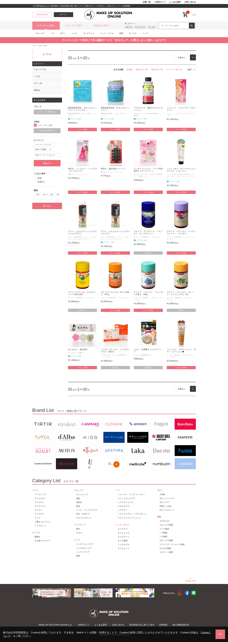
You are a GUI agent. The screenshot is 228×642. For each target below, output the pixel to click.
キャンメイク (140, 27)
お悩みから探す (101, 25)
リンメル (151, 27)
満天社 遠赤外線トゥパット (113, 169)
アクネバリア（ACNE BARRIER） (146, 113)
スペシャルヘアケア (126, 498)
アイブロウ (39, 514)
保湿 (78, 506)
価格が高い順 (157, 69)
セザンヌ (128, 27)
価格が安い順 (142, 69)
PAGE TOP (190, 580)
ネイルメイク (123, 533)
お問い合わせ (190, 2)
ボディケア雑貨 (166, 540)
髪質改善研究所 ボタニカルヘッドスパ (115, 109)
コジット (170, 113)
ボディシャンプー (167, 498)
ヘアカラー (122, 510)
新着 (39, 178)
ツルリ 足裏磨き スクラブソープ (147, 350)
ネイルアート (123, 537)
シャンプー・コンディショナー (131, 494)
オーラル (133, 33)
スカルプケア (123, 506)
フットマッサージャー (116, 172)
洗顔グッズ (142, 176)
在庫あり (181, 57)
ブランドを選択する (47, 112)
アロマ (79, 533)
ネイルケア (122, 529)
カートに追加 (82, 129)
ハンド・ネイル (107, 33)
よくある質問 (175, 2)
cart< (185, 12)
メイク (74, 33)
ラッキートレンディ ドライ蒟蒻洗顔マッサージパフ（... (148, 170)
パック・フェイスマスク (86, 510)
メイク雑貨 (164, 529)
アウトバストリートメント (129, 518)
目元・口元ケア (83, 514)
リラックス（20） (45, 125)
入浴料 (162, 494)
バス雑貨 (163, 536)
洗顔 (78, 498)
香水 (78, 529)
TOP (34, 46)
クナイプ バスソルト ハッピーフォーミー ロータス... (181, 232)
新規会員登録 (42, 15)
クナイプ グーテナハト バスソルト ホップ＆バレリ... (148, 232)
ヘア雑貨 (163, 533)
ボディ (63, 33)
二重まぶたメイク (42, 522)
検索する (47, 163)
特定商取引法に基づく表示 (141, 625)
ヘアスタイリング (125, 502)
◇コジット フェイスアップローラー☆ (181, 109)
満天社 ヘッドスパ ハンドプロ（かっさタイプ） (82, 170)
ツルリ (136, 355)
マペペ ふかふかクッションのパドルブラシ (82, 238)
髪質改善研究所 (73, 113)
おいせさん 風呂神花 (77, 349)
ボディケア (164, 502)
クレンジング (82, 494)
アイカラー (39, 502)
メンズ (145, 33)
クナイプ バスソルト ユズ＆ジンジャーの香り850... (82, 293)
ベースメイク (40, 494)
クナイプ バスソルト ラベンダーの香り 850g (148, 293)
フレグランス (88, 33)
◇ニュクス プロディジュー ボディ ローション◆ (181, 350)
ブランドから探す (73, 25)
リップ (37, 518)
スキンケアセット (84, 518)
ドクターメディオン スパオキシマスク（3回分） (115, 350)
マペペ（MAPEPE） (75, 237)
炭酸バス (81, 353)
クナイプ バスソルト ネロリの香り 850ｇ (115, 293)
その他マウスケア (42, 541)
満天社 (70, 174)
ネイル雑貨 (122, 540)
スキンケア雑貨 (166, 525)
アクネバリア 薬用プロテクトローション (148, 109)
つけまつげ (164, 521)
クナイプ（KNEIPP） (142, 237)
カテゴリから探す (46, 25)
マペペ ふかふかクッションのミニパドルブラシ (82, 232)
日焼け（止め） (166, 506)
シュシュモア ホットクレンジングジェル (181, 176)
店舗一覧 (147, 2)
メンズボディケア (84, 548)
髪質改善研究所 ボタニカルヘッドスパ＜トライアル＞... (82, 109)
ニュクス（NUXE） (174, 355)
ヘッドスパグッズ (81, 174)
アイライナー (40, 506)
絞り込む (47, 206)
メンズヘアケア (83, 552)
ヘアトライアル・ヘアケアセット (132, 514)
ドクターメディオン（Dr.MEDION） (114, 355)
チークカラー (40, 498)
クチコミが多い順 (174, 69)
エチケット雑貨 (166, 552)
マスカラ (38, 510)
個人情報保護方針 (181, 625)
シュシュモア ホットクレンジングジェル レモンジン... (181, 170)
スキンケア (40, 33)
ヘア (52, 33)
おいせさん (72, 353)
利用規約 (163, 625)
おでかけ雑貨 (165, 548)
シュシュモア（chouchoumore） (179, 174)
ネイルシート (123, 548)
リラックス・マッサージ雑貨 (172, 544)
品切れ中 (148, 253)
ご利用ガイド (160, 2)
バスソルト (156, 237)
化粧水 (79, 502)
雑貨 (121, 33)
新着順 (130, 69)
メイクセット (40, 525)
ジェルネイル (123, 544)
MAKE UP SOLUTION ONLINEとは (55, 625)
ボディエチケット (167, 510)
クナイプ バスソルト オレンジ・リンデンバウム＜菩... (180, 293)
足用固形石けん (146, 355)
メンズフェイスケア (85, 544)
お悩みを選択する (47, 131)
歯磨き (37, 537)
